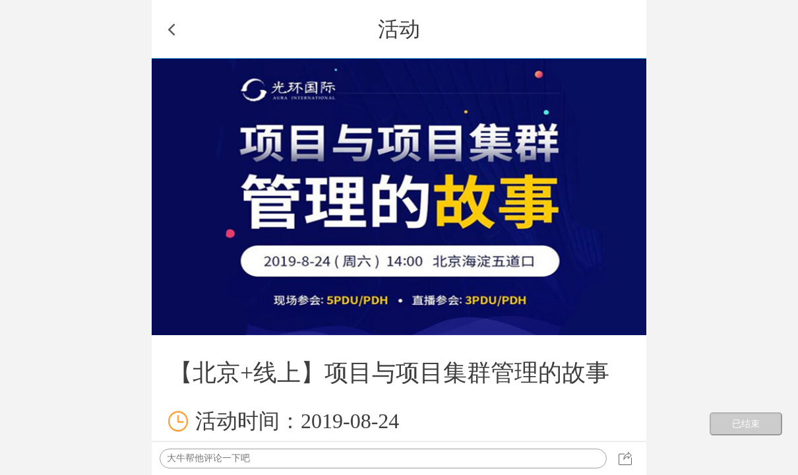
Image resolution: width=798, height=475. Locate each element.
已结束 (746, 424)
